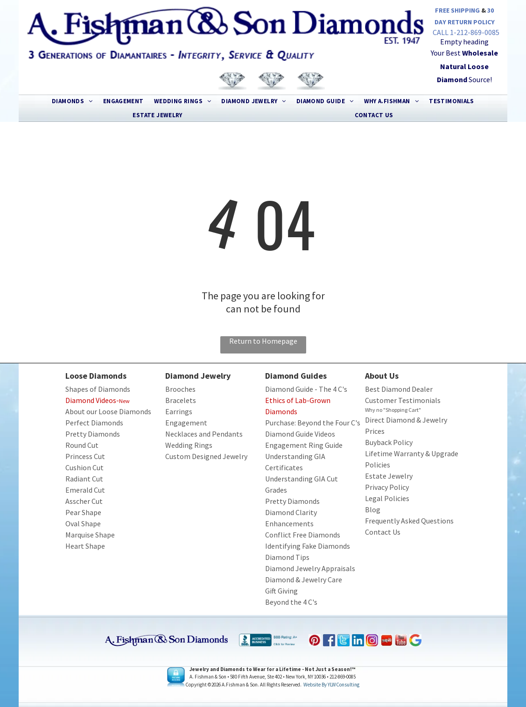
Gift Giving (281, 590)
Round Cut (81, 445)
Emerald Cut (85, 490)
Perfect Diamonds (94, 422)
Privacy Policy (387, 487)
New (124, 400)
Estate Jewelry (389, 476)
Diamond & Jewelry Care (303, 579)
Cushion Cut (84, 467)
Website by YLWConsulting (331, 684)
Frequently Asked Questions (409, 520)
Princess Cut (85, 456)
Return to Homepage (263, 341)
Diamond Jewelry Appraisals (310, 568)
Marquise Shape (90, 534)
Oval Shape (83, 523)
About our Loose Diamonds (108, 411)
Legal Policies (387, 498)
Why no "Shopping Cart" (393, 409)
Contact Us (382, 532)
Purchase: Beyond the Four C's (312, 422)
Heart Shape (85, 546)
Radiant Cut (84, 478)
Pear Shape (83, 512)
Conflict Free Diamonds (302, 534)
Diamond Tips (287, 557)
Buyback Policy (389, 442)
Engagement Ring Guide (304, 445)
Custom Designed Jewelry (206, 456)
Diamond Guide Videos (300, 433)
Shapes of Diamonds (97, 389)
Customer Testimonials (403, 400)
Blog (372, 509)
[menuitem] (72, 101)
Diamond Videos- (92, 400)
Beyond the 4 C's (291, 602)
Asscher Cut (84, 501)
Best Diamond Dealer (399, 389)
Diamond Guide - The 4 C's (306, 389)
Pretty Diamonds (92, 433)
